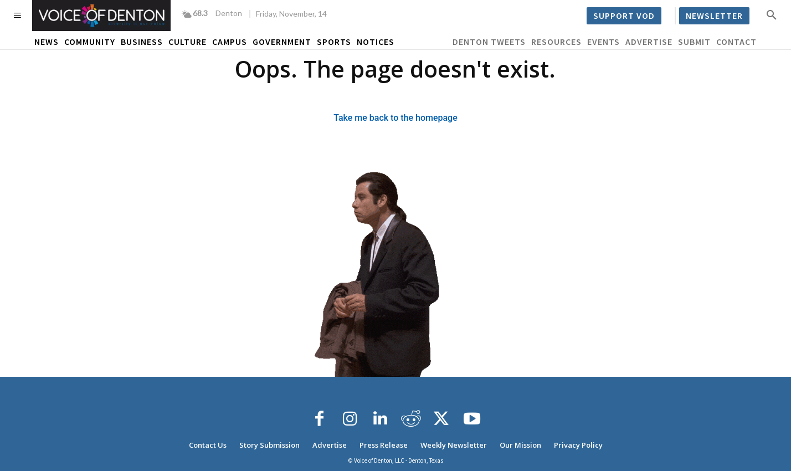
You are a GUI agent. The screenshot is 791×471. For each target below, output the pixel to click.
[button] (771, 14)
